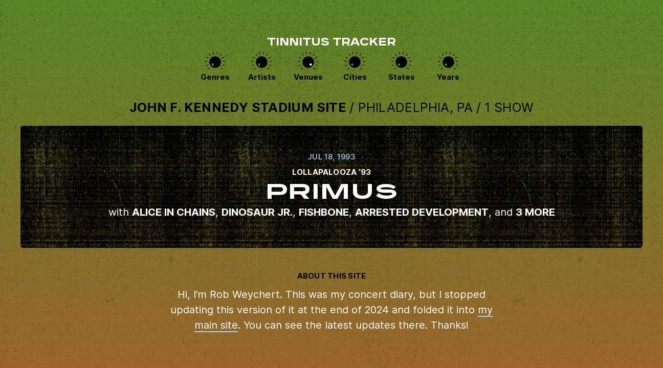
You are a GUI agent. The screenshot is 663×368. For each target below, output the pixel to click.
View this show (331, 187)
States (401, 77)
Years (448, 77)
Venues (308, 77)
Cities (355, 77)
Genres (215, 77)
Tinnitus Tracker (331, 43)
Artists (262, 77)
